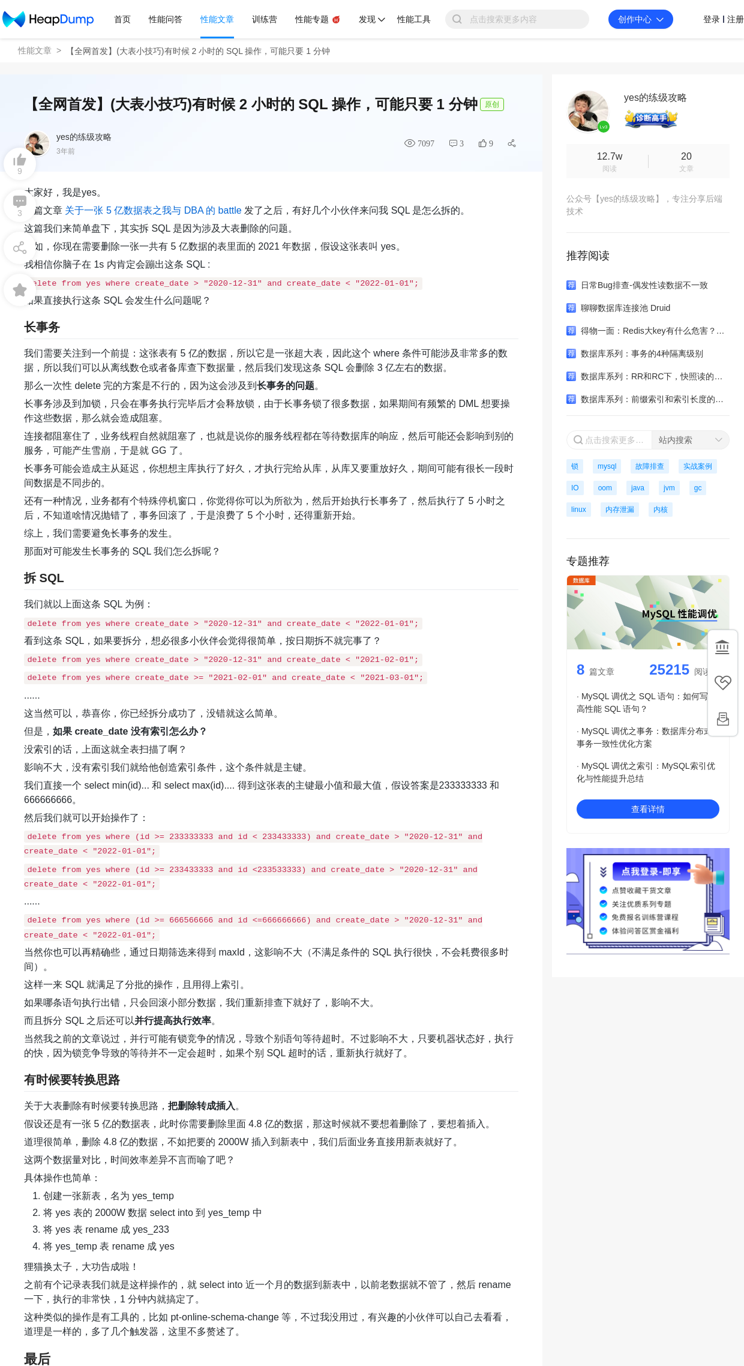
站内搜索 (675, 440)
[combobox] (691, 440)
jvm (669, 488)
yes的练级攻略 (84, 137)
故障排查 (649, 466)
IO (575, 488)
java (637, 488)
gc (698, 488)
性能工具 (414, 19)
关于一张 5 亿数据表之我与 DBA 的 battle (153, 210)
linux (578, 509)
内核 (660, 509)
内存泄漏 (619, 509)
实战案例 (697, 466)
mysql (607, 466)
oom (605, 488)
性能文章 (35, 50)
